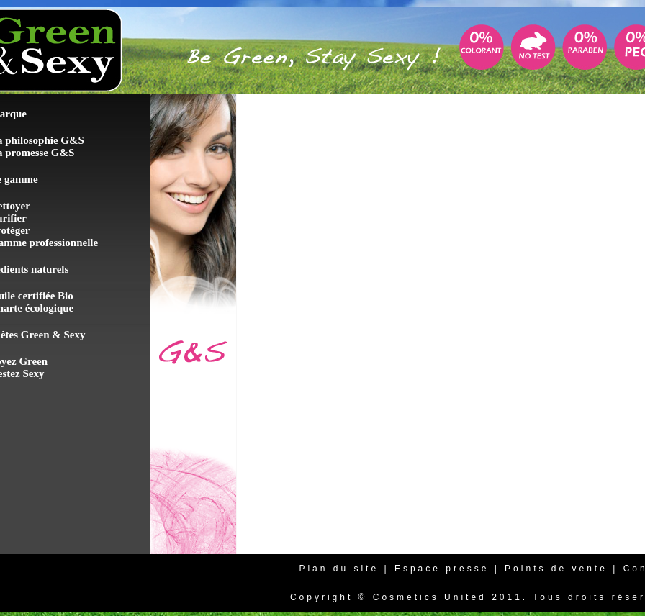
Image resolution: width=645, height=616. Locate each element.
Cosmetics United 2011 (448, 597)
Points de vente (556, 568)
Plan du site (339, 568)
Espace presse (441, 568)
